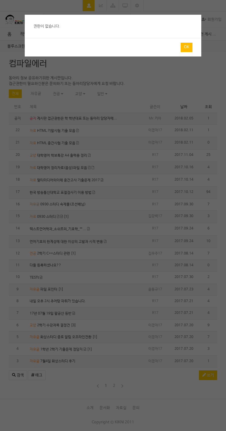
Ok (186, 47)
